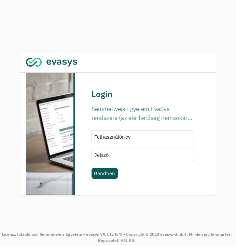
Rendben (104, 173)
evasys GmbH (173, 234)
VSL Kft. (128, 240)
